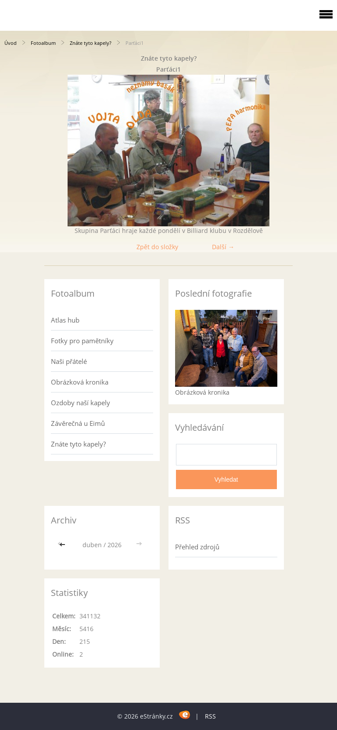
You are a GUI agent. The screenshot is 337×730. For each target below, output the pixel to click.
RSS (210, 716)
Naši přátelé (69, 361)
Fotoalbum (43, 43)
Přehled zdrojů (197, 546)
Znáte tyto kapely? (90, 43)
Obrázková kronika (79, 382)
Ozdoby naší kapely (80, 402)
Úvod (10, 43)
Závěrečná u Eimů (78, 423)
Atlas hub (65, 320)
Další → (223, 247)
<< (63, 545)
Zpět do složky (157, 247)
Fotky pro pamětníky (82, 340)
